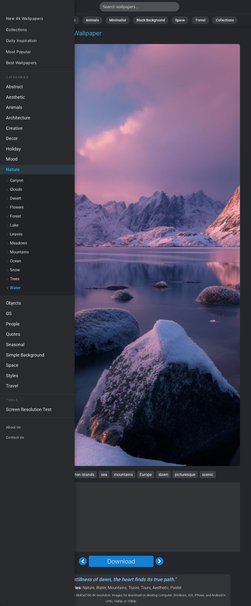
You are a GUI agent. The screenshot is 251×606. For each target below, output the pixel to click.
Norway (34, 474)
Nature (56, 20)
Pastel (175, 587)
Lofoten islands (80, 474)
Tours (146, 587)
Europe (146, 474)
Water (37, 39)
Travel (192, 20)
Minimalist (119, 20)
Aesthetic (160, 587)
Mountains (117, 587)
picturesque (185, 474)
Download (121, 561)
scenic (207, 474)
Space (174, 20)
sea (104, 474)
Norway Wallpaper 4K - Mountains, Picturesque (30, 8)
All (40, 20)
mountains (123, 474)
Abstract (76, 20)
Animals (97, 20)
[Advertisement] (121, 517)
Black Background (148, 20)
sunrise (54, 474)
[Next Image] (159, 561)
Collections (214, 20)
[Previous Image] (83, 561)
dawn (163, 474)
